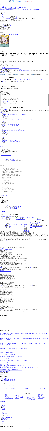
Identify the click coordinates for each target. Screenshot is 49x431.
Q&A (15, 428)
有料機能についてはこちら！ (15, 0)
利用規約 (36, 428)
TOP (5, 428)
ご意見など (16, 429)
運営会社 (6, 429)
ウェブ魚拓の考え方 (27, 428)
